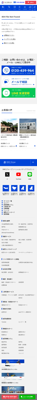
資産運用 (21, 282)
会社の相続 (5, 242)
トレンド (21, 353)
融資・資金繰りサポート (9, 282)
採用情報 (6, 214)
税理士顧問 (6, 221)
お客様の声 (7, 206)
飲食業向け (5, 332)
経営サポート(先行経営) (8, 252)
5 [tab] (23, 150)
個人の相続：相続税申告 (9, 239)
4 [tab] (20, 150)
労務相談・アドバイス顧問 (9, 295)
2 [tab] (14, 150)
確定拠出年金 (5, 353)
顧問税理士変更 (23, 229)
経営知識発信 (7, 319)
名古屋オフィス (5, 143)
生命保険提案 (5, 265)
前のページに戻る (9, 43)
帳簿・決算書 (22, 344)
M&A (20, 242)
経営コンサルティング (10, 249)
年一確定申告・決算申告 (26, 224)
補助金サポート (6, 305)
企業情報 (6, 208)
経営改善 (4, 347)
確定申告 (4, 342)
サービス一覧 (8, 201)
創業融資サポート (24, 272)
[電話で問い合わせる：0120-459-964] (10, 396)
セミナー (6, 203)
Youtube (4, 322)
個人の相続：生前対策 (25, 239)
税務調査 (21, 350)
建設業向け (22, 335)
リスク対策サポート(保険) (11, 259)
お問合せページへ (9, 35)
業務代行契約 (7, 309)
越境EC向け (22, 332)
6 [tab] (26, 150)
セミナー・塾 (22, 322)
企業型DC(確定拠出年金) (26, 262)
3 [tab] (17, 150)
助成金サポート (23, 305)
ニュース (6, 210)
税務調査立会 (22, 227)
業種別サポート (8, 328)
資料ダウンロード (9, 212)
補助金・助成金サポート (10, 302)
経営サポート (13, 146)
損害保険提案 (5, 262)
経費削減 (4, 285)
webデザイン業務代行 (25, 312)
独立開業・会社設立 (7, 272)
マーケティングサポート (26, 252)
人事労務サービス (8, 292)
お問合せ (32, 2)
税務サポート (4, 146)
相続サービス (7, 236)
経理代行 (4, 312)
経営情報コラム (8, 205)
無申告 (3, 227)
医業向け (4, 335)
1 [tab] (11, 150)
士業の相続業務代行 (7, 245)
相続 (3, 350)
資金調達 (21, 347)
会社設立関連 (7, 269)
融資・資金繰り (8, 279)
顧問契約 (4, 344)
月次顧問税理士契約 (7, 224)
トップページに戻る (9, 39)
